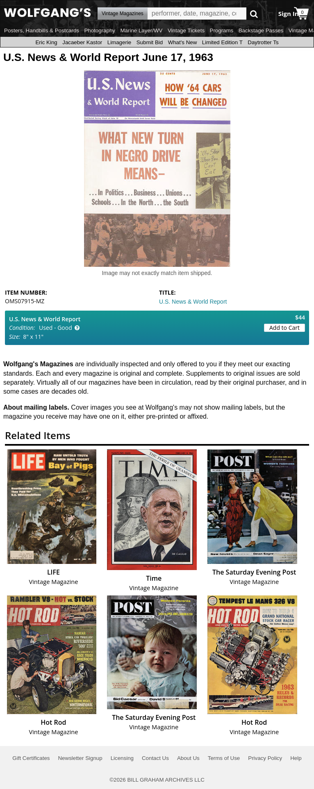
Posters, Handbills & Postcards (41, 30)
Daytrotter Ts (263, 42)
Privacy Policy (265, 758)
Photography (99, 30)
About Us (188, 758)
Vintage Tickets (186, 30)
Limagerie (119, 42)
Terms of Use (224, 758)
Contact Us (155, 758)
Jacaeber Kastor (82, 42)
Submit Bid (150, 42)
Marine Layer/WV (141, 30)
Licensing (122, 758)
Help (295, 758)
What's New (182, 42)
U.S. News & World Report (193, 301)
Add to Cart (284, 327)
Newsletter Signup (80, 758)
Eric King (46, 42)
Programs (222, 30)
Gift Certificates (31, 758)
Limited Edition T (222, 42)
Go (254, 13)
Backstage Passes (261, 30)
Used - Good (55, 327)
